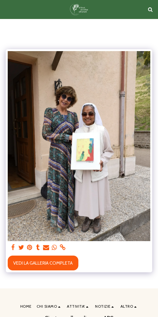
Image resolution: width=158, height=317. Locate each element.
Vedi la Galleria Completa (43, 263)
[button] (7, 9)
